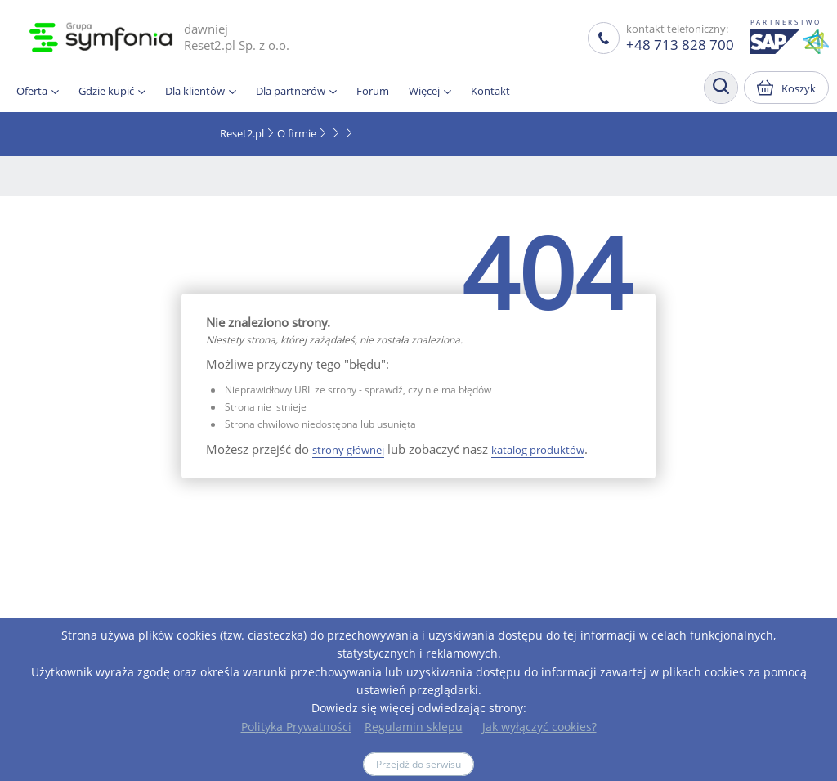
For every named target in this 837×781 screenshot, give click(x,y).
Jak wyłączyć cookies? (539, 726)
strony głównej (348, 449)
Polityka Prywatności (296, 726)
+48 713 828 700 (680, 44)
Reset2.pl (242, 133)
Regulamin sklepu (414, 726)
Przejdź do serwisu (418, 764)
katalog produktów (537, 449)
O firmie (296, 133)
